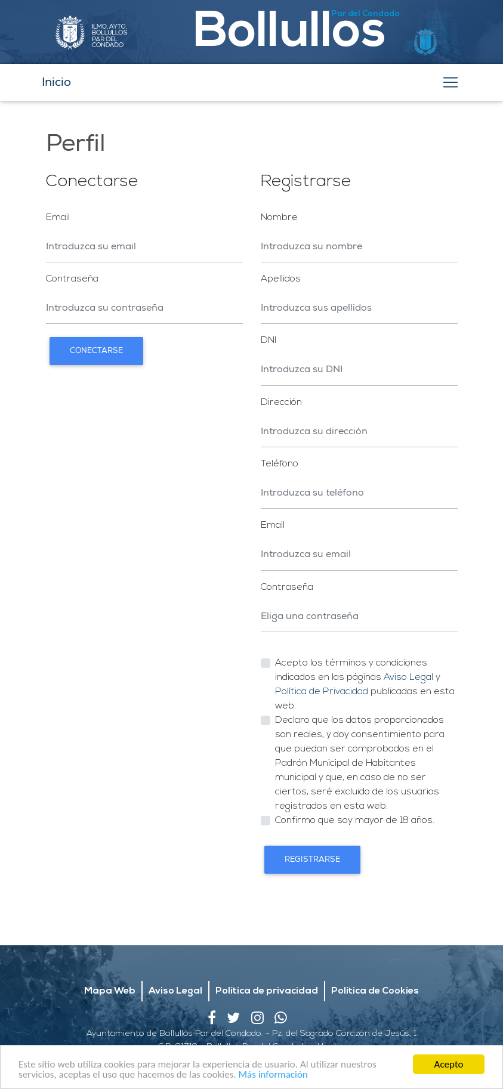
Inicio (56, 82)
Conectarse (96, 350)
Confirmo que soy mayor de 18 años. (354, 820)
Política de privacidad (266, 973)
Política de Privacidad (321, 692)
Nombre (279, 217)
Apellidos (281, 279)
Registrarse (312, 859)
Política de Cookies (375, 973)
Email (58, 217)
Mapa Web (109, 973)
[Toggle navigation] (450, 82)
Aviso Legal (408, 677)
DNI (268, 340)
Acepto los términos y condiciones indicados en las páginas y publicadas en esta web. (365, 684)
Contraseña (72, 279)
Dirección (281, 402)
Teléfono (279, 464)
